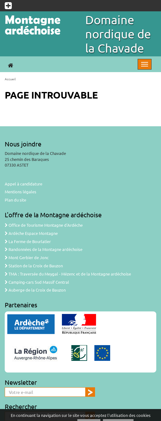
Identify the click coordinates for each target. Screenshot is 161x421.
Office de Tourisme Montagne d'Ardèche (44, 225)
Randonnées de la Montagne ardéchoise (43, 249)
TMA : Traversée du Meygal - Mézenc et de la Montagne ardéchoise (68, 273)
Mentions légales (20, 191)
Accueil (10, 79)
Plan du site (15, 199)
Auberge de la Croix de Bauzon (35, 290)
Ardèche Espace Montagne (31, 233)
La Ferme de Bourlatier (28, 241)
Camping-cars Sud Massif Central (37, 282)
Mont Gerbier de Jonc (27, 257)
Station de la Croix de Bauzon (34, 265)
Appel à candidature (23, 183)
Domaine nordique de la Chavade (118, 34)
